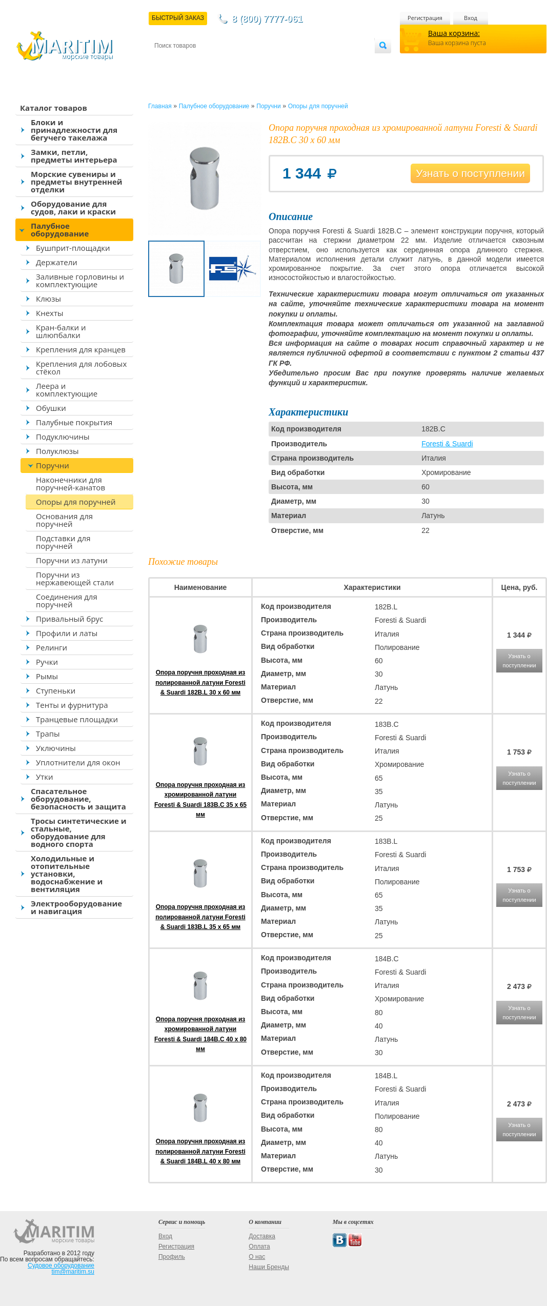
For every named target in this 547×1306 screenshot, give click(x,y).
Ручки (47, 662)
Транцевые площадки (77, 719)
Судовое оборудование (61, 1265)
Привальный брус (69, 619)
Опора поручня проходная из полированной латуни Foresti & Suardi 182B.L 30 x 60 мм (200, 682)
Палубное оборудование (60, 230)
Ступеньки (55, 690)
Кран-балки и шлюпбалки (61, 331)
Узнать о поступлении (470, 173)
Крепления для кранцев (81, 349)
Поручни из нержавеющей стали (75, 578)
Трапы (48, 733)
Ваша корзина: (454, 33)
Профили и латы (66, 633)
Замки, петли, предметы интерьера (74, 156)
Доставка (204, 62)
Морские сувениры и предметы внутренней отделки (77, 181)
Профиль (171, 1256)
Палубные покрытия (74, 422)
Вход (470, 18)
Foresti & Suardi (447, 444)
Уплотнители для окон (78, 762)
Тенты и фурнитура (72, 705)
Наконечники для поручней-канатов (70, 483)
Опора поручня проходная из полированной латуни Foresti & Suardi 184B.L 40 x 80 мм (200, 1151)
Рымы (47, 676)
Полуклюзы (57, 451)
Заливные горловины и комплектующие (80, 280)
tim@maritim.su (72, 1271)
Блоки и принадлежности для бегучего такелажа (74, 130)
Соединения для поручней (66, 600)
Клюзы (48, 298)
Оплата (239, 62)
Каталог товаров (53, 108)
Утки (44, 776)
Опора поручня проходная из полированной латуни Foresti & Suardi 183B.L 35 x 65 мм (200, 916)
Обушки (51, 408)
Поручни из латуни (72, 560)
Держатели (56, 262)
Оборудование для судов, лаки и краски (73, 207)
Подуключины (63, 436)
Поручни (52, 465)
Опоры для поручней (76, 502)
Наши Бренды (269, 1267)
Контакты (166, 62)
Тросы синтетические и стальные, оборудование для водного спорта (79, 832)
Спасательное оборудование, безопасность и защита (78, 799)
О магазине (276, 62)
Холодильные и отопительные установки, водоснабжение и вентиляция (67, 873)
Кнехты (50, 313)
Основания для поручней (64, 520)
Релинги (51, 647)
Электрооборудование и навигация (76, 907)
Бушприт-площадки (73, 248)
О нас (257, 1256)
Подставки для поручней (63, 542)
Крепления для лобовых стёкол (81, 368)
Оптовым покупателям (342, 62)
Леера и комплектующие (66, 390)
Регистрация (425, 18)
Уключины (56, 748)
